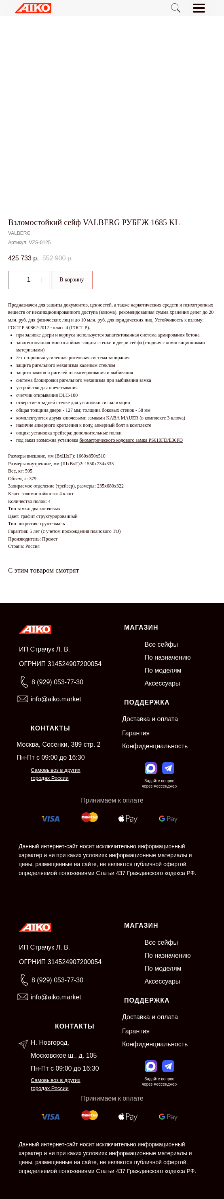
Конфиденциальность (155, 746)
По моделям (163, 670)
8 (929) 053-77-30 (57, 682)
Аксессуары (162, 683)
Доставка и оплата (150, 719)
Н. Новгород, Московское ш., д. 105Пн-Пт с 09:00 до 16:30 (65, 1055)
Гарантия (136, 733)
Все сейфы (161, 644)
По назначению (168, 657)
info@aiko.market (56, 699)
